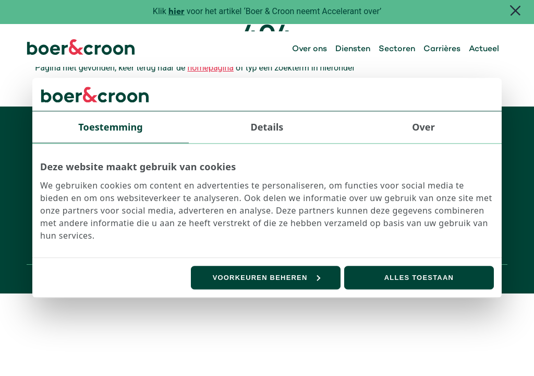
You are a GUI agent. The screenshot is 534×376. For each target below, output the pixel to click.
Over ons (309, 49)
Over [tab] (423, 127)
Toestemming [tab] (110, 127)
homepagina (210, 68)
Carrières (441, 49)
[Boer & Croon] (81, 52)
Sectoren (397, 49)
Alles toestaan (419, 277)
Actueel (484, 49)
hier (176, 12)
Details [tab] (267, 127)
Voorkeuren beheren (266, 277)
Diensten (352, 49)
